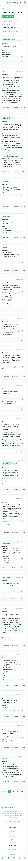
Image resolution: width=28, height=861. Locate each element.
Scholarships (14, 825)
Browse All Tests (6, 20)
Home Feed (14, 804)
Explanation (6, 58)
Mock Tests (14, 809)
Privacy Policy (14, 845)
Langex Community (13, 830)
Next (23, 761)
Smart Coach (14, 812)
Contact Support (14, 848)
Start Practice (14, 807)
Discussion (15, 58)
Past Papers (14, 827)
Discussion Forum (14, 822)
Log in (6, 27)
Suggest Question (8, 12)
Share (23, 58)
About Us (14, 840)
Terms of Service (14, 843)
